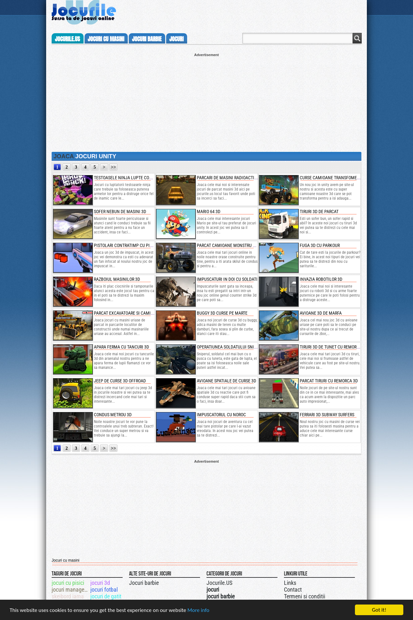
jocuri (176, 39)
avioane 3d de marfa (321, 313)
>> (113, 167)
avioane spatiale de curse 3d (226, 380)
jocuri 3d (100, 582)
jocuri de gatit (105, 596)
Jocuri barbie (144, 582)
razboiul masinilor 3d (117, 279)
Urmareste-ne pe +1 (236, 582)
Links (290, 582)
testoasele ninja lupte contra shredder (136, 177)
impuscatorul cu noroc (221, 414)
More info (198, 611)
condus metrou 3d (113, 414)
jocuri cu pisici (68, 582)
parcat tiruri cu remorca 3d (329, 380)
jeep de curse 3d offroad (120, 380)
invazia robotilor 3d (321, 279)
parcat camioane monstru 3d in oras (235, 245)
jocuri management (70, 589)
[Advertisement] (206, 102)
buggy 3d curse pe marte (222, 313)
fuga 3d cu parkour (320, 245)
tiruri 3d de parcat (319, 211)
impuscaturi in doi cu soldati (227, 279)
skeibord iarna (68, 596)
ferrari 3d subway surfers (327, 414)
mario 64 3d (208, 211)
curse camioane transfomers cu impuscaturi (347, 177)
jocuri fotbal (104, 589)
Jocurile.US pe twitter (243, 582)
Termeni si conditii (304, 596)
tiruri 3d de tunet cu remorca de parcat (341, 346)
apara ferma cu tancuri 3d (121, 346)
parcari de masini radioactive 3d (231, 177)
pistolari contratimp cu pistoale (129, 245)
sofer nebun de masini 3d (120, 211)
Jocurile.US (219, 582)
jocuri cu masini (106, 39)
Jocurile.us (67, 39)
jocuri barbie (147, 39)
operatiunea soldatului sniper (229, 346)
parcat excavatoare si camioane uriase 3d (137, 313)
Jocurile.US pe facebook (249, 582)
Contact (293, 589)
